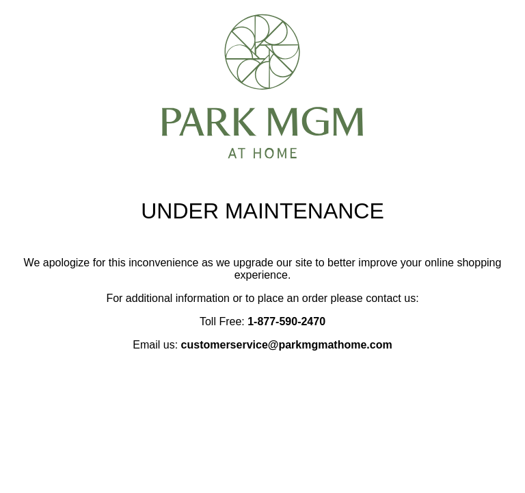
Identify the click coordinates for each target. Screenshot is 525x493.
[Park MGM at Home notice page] (262, 153)
